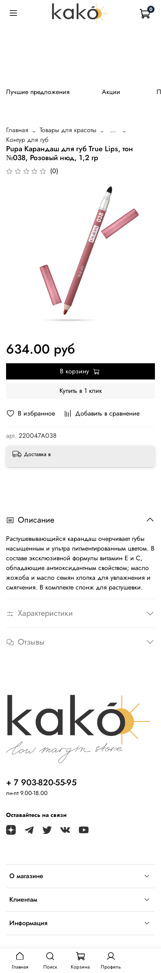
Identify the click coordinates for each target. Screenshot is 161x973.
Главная (17, 130)
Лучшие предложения (38, 91)
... (113, 130)
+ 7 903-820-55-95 (41, 782)
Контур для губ (27, 139)
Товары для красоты (68, 130)
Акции (111, 91)
